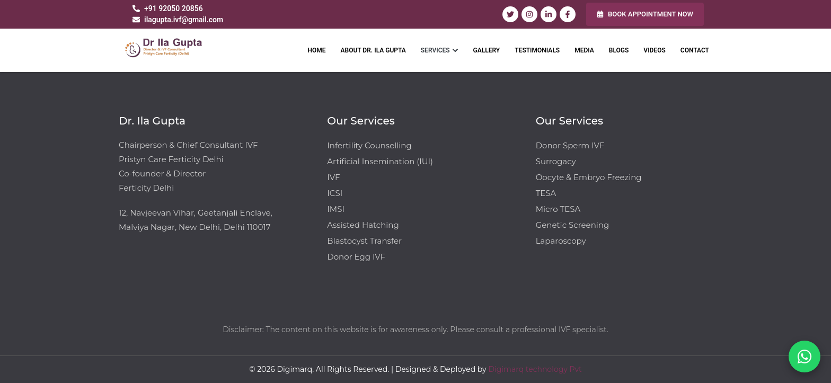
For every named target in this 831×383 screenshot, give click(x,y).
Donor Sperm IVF (570, 145)
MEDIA (584, 50)
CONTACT (694, 50)
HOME (316, 50)
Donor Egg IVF (356, 257)
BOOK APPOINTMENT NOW (645, 14)
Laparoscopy (561, 241)
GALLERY (486, 50)
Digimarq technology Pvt (534, 369)
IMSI (335, 209)
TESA (546, 193)
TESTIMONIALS (537, 50)
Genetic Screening (572, 225)
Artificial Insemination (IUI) (380, 161)
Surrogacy (556, 161)
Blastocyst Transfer (364, 241)
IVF (333, 177)
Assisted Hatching (363, 225)
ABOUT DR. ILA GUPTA (373, 50)
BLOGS (619, 50)
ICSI (334, 193)
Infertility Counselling (369, 145)
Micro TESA (558, 209)
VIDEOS (654, 50)
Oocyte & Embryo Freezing (589, 177)
